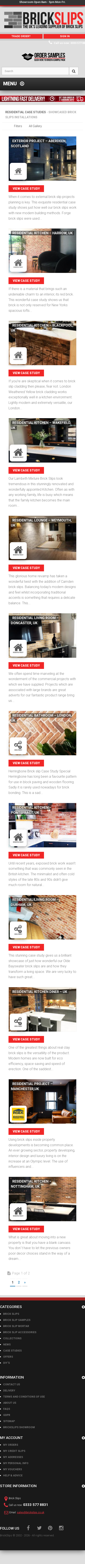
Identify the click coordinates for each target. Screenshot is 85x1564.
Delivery (9, 1390)
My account (11, 1438)
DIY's (6, 1362)
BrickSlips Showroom (19, 1427)
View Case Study (26, 188)
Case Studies (12, 1350)
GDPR (6, 1415)
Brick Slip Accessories (19, 1332)
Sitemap (9, 1421)
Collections (12, 1338)
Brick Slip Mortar (16, 1326)
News (7, 1344)
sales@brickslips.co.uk (30, 1512)
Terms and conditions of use (24, 1396)
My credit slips (14, 1451)
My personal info (15, 1463)
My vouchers (12, 1469)
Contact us (11, 1384)
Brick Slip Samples (16, 1320)
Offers (8, 1356)
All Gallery (35, 126)
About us (9, 1402)
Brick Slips (11, 1313)
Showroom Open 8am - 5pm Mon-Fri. (42, 2)
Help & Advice (13, 1475)
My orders (10, 1444)
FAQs (6, 1408)
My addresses (13, 1457)
